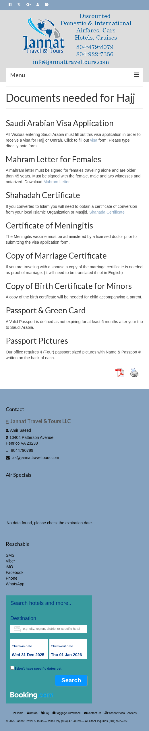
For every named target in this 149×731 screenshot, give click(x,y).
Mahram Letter (57, 181)
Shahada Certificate (107, 212)
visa (93, 140)
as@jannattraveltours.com (32, 457)
